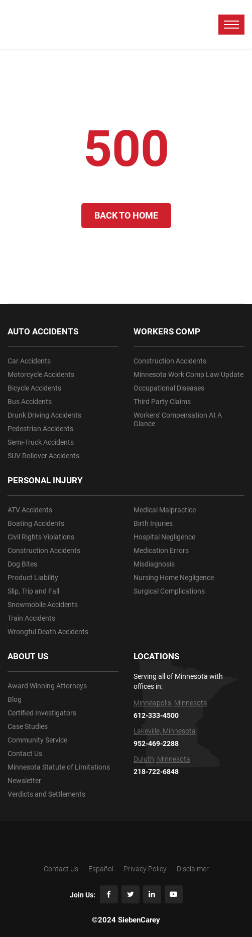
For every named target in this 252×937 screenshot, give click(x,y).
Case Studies (28, 726)
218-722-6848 (156, 772)
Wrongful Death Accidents (48, 632)
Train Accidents (31, 618)
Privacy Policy (145, 869)
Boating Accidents (36, 523)
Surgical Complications (169, 591)
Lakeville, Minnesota (165, 731)
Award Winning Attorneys (47, 686)
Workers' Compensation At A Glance (178, 419)
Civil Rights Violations (41, 537)
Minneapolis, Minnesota (170, 703)
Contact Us (25, 753)
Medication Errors (161, 550)
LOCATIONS (156, 656)
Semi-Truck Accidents (41, 442)
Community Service (37, 740)
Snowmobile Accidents (43, 605)
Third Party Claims (162, 402)
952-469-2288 (156, 743)
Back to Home (126, 215)
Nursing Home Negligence (174, 578)
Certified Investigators (42, 713)
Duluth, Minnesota (162, 759)
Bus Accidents (30, 402)
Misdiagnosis (154, 564)
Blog (15, 699)
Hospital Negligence (164, 537)
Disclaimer (193, 869)
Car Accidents (29, 361)
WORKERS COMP (167, 331)
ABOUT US (28, 656)
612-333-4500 (156, 715)
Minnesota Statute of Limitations (59, 767)
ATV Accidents (30, 510)
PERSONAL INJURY (45, 480)
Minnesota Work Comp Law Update (188, 374)
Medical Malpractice (165, 510)
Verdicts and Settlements (46, 794)
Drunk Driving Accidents (44, 415)
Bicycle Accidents (34, 388)
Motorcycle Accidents (41, 374)
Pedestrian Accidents (40, 429)
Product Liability (33, 578)
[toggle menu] (231, 24)
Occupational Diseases (169, 388)
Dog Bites (22, 564)
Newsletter (24, 781)
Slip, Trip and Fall (33, 591)
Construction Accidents (44, 550)
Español (100, 869)
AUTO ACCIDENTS (43, 331)
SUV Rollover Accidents (43, 456)
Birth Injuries (153, 523)
